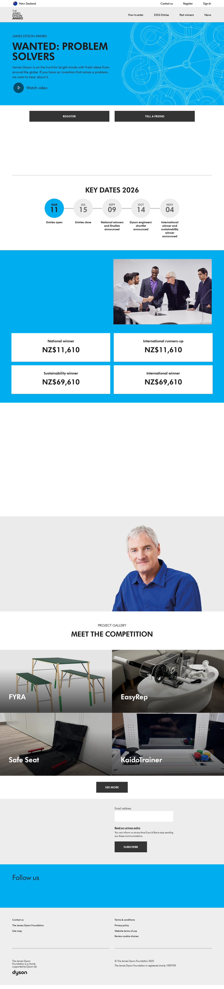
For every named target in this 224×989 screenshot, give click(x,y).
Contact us (166, 3)
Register (188, 3)
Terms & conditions (125, 923)
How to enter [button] (135, 15)
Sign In (207, 3)
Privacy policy (122, 929)
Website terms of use (126, 935)
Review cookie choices (127, 940)
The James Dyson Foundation (28, 929)
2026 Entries (161, 15)
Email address (123, 811)
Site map (17, 935)
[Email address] (144, 819)
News (207, 15)
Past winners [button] (187, 15)
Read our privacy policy (127, 831)
